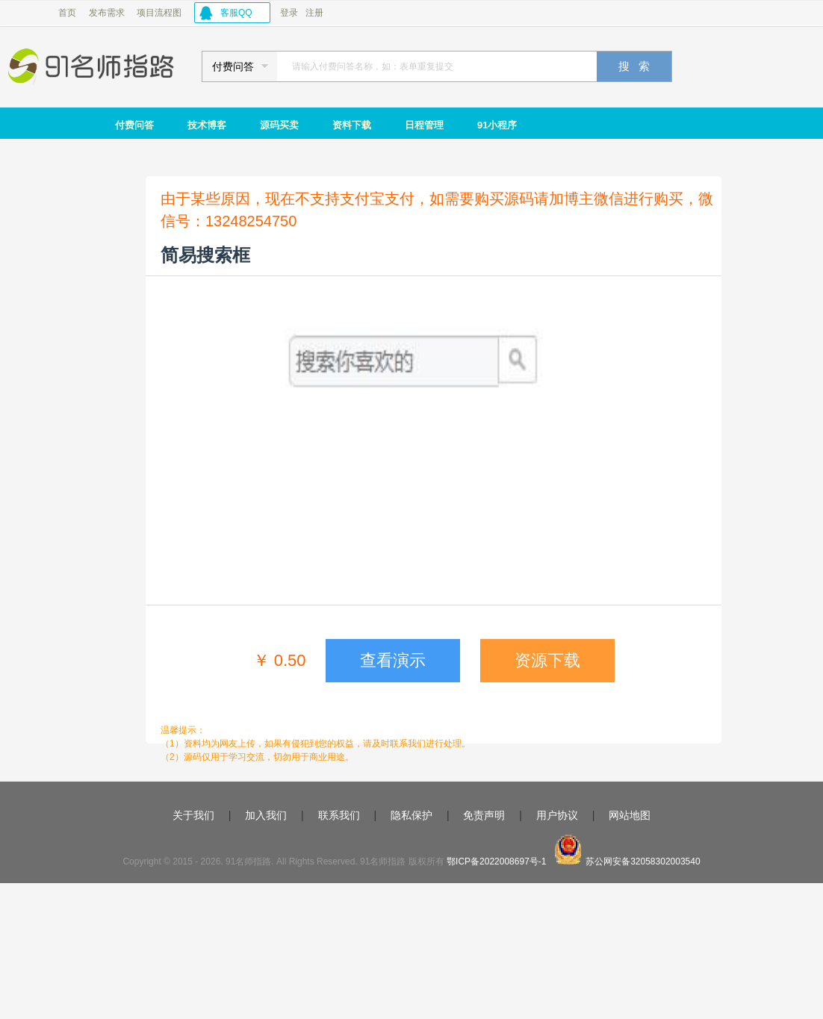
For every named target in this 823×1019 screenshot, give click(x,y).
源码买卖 (279, 125)
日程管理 (424, 125)
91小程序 (497, 125)
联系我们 (339, 815)
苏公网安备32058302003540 (643, 861)
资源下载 (547, 660)
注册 (314, 12)
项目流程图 (159, 12)
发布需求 (107, 12)
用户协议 (557, 815)
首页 (67, 12)
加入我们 (266, 815)
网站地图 (629, 815)
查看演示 (393, 660)
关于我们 (193, 815)
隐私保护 (411, 815)
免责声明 (484, 815)
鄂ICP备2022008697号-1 (496, 861)
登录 (289, 12)
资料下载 (351, 125)
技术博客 (206, 125)
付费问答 (134, 125)
